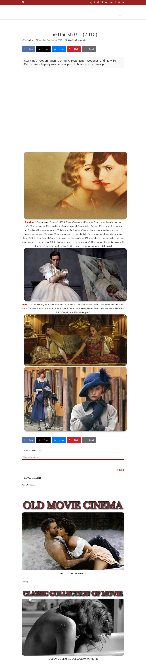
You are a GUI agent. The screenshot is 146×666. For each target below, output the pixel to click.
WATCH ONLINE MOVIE (73, 573)
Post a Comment (28, 485)
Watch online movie (77, 40)
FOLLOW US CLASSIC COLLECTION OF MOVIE (73, 659)
